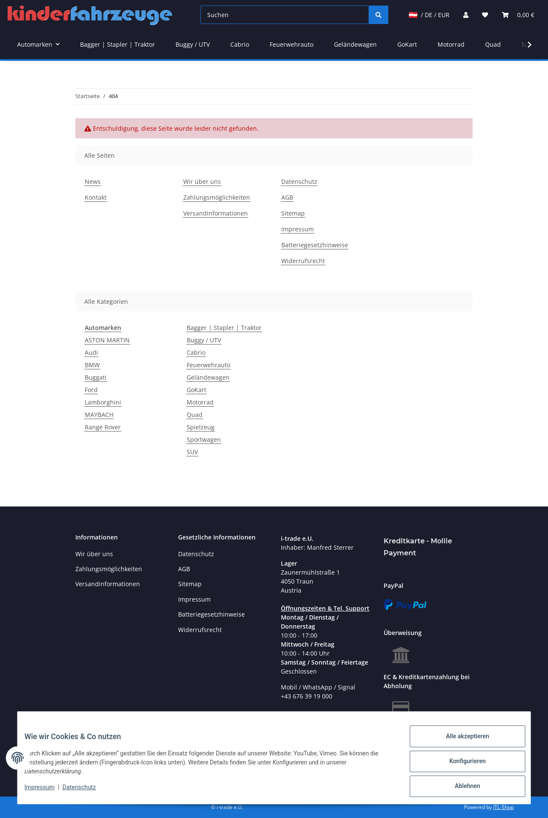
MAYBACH (99, 414)
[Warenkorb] (518, 15)
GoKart (196, 390)
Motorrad (200, 402)
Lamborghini (103, 402)
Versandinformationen (215, 213)
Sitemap (293, 213)
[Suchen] (284, 15)
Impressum (297, 229)
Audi (91, 352)
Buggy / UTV (204, 340)
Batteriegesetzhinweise (314, 245)
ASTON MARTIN (107, 340)
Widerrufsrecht (303, 261)
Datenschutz (299, 181)
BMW (92, 365)
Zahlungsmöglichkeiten (216, 197)
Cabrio (196, 352)
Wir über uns (202, 181)
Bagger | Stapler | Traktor (224, 328)
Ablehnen (460, 787)
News (93, 181)
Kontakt (96, 197)
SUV (192, 452)
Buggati (96, 377)
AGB (287, 197)
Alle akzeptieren (460, 743)
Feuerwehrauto (208, 365)
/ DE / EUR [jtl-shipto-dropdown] (429, 15)
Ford (91, 390)
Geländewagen (208, 377)
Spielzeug (200, 427)
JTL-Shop (503, 807)
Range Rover (103, 427)
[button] (465, 15)
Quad (195, 414)
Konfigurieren (460, 765)
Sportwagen (204, 439)
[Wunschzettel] (485, 15)
